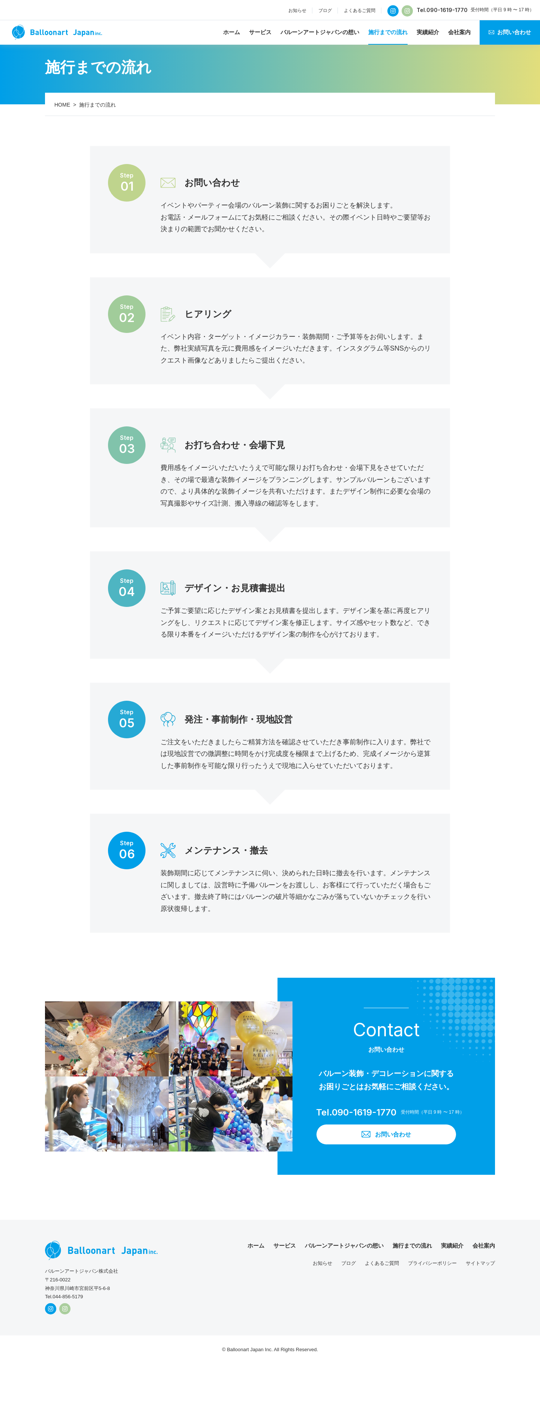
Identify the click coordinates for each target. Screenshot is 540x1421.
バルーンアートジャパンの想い (319, 32)
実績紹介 (428, 32)
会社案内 (459, 32)
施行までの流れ (388, 32)
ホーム (231, 32)
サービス (260, 32)
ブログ (325, 10)
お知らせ (297, 10)
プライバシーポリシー (432, 1263)
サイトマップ (480, 1263)
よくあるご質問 (359, 10)
